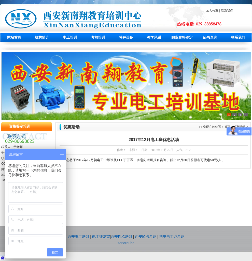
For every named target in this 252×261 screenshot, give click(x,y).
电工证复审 (101, 237)
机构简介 (42, 37)
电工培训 (70, 37)
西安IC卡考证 (145, 237)
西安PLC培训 (121, 237)
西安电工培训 (78, 237)
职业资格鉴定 (182, 37)
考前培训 (98, 37)
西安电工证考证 (171, 237)
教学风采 (154, 37)
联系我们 (238, 37)
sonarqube (126, 243)
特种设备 (126, 37)
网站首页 (14, 37)
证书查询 (210, 37)
